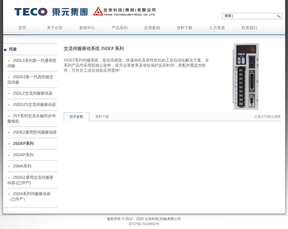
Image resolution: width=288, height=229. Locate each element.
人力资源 (217, 28)
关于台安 (55, 28)
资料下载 (184, 28)
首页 (22, 28)
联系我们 (249, 28)
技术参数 (76, 117)
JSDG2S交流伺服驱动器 (34, 104)
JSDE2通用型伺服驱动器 (35, 132)
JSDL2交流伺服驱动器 (32, 93)
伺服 (13, 49)
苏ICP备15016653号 (144, 224)
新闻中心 (87, 28)
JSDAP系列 (23, 154)
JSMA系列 (22, 166)
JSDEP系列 (23, 143)
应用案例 (152, 28)
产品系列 (119, 28)
